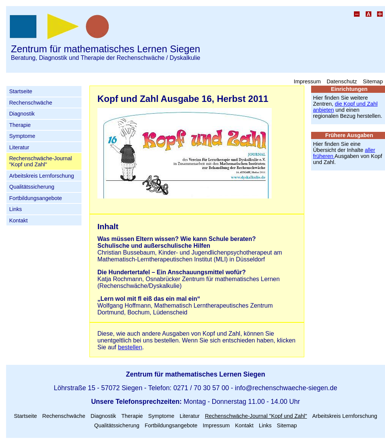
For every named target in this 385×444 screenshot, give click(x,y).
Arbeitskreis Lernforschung (41, 176)
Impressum (307, 81)
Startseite (20, 91)
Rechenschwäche (30, 103)
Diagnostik (21, 114)
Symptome (22, 136)
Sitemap (373, 81)
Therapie (20, 125)
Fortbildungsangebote (35, 198)
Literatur (19, 147)
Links (15, 209)
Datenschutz (342, 81)
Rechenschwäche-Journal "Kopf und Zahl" (40, 161)
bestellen (130, 347)
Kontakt (18, 220)
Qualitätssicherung (31, 187)
